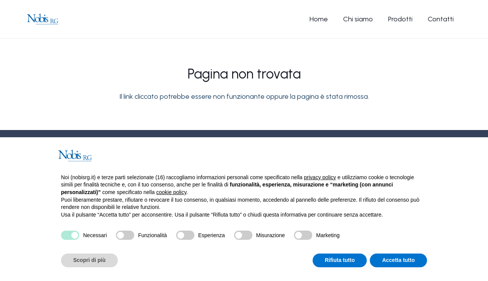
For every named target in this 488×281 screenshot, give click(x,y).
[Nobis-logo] (42, 19)
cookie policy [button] (171, 192)
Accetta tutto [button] (398, 260)
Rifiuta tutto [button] (340, 260)
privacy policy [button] (320, 177)
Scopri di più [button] (89, 260)
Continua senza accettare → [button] (389, 155)
